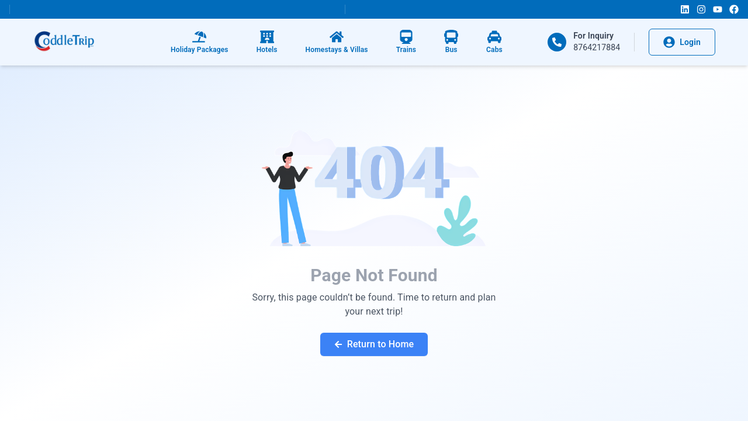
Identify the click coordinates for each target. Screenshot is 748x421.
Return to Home (374, 344)
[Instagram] (701, 9)
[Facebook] (734, 9)
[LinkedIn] (685, 9)
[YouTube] (717, 9)
